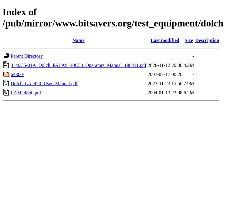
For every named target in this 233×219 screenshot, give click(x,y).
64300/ (17, 74)
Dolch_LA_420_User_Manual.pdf (44, 83)
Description (207, 40)
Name (79, 40)
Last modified (164, 40)
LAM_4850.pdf (26, 92)
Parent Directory (27, 56)
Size (189, 40)
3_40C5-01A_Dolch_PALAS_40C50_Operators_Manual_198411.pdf (78, 65)
